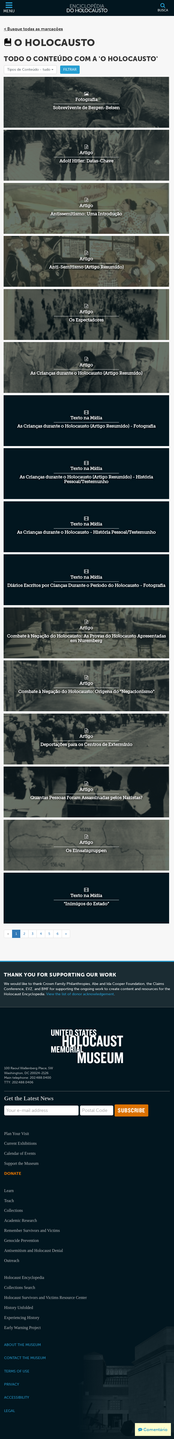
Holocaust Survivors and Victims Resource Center (45, 1297)
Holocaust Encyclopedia (24, 1277)
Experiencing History (21, 1317)
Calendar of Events (20, 1153)
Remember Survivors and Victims (32, 1230)
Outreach (11, 1260)
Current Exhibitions (20, 1143)
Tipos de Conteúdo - (30, 69)
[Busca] (162, 8)
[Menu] (9, 8)
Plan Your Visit (16, 1133)
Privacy (11, 1384)
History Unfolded (18, 1307)
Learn (9, 1190)
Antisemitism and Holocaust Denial (33, 1250)
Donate (12, 1173)
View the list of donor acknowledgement (80, 994)
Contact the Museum (25, 1357)
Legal (9, 1410)
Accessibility (16, 1397)
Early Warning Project (22, 1327)
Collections (13, 1210)
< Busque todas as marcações (33, 28)
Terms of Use (16, 1371)
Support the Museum (21, 1163)
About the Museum (22, 1344)
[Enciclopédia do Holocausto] (87, 8)
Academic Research (20, 1220)
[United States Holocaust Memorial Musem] (87, 1046)
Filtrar (70, 69)
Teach (9, 1200)
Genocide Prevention (21, 1240)
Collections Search (19, 1287)
